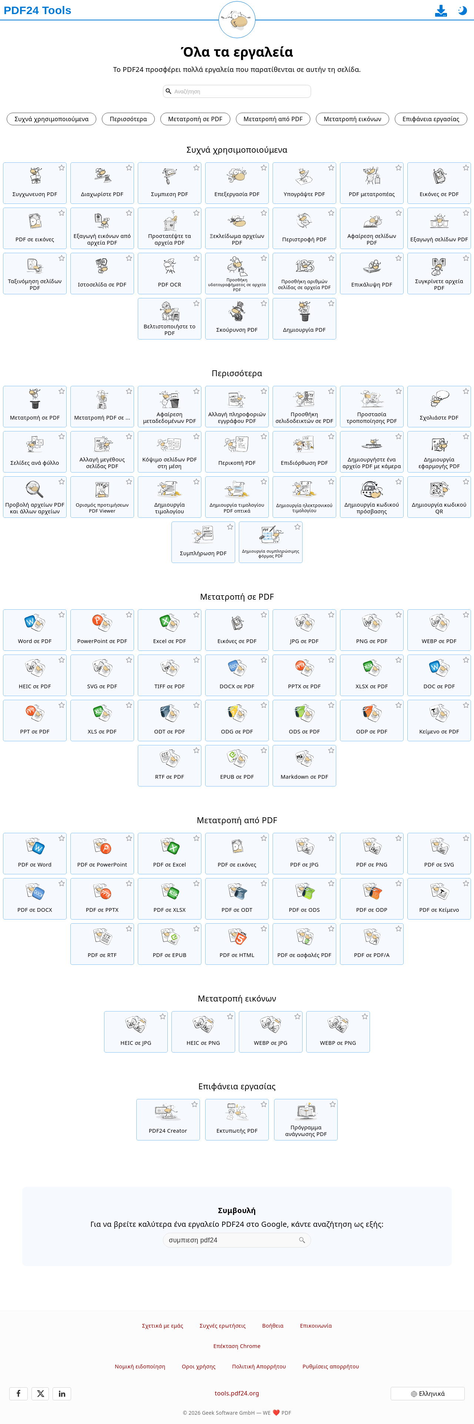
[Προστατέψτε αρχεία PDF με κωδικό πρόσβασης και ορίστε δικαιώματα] (169, 228)
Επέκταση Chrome (236, 1346)
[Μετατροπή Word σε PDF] (35, 630)
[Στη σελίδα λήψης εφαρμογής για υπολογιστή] (441, 10)
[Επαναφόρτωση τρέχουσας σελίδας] (237, 19)
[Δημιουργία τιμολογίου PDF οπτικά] (237, 497)
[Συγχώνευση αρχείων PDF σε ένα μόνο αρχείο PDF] (35, 183)
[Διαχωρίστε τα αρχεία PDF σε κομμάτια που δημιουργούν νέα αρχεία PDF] (102, 183)
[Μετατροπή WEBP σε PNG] (338, 1032)
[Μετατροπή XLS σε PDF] (102, 720)
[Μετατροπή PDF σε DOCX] (35, 899)
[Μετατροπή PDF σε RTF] (102, 944)
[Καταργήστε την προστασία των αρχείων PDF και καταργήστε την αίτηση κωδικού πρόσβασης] (237, 228)
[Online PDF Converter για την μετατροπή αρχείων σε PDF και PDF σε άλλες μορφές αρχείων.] (372, 183)
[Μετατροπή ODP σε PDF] (372, 720)
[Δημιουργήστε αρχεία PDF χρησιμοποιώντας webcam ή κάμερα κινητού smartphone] (372, 452)
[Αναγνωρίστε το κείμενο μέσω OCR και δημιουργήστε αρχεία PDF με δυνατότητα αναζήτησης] (169, 273)
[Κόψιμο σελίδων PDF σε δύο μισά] (169, 452)
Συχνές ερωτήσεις (223, 1325)
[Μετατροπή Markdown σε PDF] (304, 765)
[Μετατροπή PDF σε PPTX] (102, 899)
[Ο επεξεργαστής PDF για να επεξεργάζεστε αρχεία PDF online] (237, 183)
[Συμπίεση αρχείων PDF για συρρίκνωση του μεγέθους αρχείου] (169, 183)
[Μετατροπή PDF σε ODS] (304, 899)
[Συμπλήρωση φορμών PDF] (203, 542)
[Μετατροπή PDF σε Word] (35, 853)
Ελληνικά (432, 1394)
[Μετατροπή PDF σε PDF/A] (372, 944)
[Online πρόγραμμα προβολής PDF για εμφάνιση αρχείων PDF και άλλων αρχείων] (35, 497)
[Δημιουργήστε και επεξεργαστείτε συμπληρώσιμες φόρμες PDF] (271, 542)
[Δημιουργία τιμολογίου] (169, 497)
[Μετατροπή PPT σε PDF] (35, 720)
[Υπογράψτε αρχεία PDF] (304, 183)
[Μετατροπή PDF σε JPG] (304, 853)
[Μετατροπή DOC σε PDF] (439, 675)
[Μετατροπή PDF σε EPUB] (169, 944)
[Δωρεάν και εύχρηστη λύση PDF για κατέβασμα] (168, 1119)
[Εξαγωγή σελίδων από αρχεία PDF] (439, 228)
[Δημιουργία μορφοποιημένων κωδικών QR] (439, 497)
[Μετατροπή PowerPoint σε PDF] (102, 630)
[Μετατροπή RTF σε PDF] (169, 765)
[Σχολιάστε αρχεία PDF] (439, 406)
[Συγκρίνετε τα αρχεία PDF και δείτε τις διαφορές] (439, 273)
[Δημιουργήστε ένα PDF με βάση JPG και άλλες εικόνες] (439, 183)
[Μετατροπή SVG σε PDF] (102, 675)
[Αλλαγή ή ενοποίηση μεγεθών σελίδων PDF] (102, 452)
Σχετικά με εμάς (162, 1325)
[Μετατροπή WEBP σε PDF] (439, 630)
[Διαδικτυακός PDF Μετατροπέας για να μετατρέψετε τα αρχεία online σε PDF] (35, 406)
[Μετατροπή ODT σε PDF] (169, 720)
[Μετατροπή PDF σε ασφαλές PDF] (304, 944)
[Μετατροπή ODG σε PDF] (237, 720)
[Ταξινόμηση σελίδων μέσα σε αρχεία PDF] (35, 273)
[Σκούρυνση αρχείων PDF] (237, 319)
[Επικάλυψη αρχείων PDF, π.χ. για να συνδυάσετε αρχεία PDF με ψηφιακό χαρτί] (372, 273)
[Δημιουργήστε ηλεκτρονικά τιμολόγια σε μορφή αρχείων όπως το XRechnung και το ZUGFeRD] (304, 497)
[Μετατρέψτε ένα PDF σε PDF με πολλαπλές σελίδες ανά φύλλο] (35, 452)
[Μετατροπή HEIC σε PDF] (35, 675)
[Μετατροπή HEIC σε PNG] (203, 1032)
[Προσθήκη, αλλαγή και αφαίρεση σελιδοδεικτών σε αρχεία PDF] (304, 406)
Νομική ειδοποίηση (140, 1366)
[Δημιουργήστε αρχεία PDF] (304, 319)
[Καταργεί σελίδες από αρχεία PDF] (372, 228)
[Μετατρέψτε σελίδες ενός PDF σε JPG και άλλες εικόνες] (35, 228)
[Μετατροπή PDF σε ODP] (372, 899)
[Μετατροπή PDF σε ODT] (237, 899)
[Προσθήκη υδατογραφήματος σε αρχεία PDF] (237, 273)
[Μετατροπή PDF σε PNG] (372, 853)
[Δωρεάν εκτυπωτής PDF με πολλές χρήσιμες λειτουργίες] (237, 1119)
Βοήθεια (273, 1325)
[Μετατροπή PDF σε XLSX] (169, 899)
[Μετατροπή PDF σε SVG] (439, 853)
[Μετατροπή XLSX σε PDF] (372, 675)
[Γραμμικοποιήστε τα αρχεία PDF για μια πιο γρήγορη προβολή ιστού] (169, 319)
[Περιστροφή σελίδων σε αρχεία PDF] (304, 228)
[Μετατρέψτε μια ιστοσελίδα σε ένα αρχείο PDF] (102, 273)
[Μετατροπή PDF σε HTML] (237, 944)
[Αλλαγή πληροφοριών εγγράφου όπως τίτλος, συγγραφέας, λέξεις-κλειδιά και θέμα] (237, 406)
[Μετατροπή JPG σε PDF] (304, 630)
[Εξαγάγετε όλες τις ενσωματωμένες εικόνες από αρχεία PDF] (102, 228)
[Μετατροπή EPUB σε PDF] (237, 765)
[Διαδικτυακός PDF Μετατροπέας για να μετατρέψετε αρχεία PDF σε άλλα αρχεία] (102, 406)
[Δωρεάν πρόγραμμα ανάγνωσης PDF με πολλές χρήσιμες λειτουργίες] (306, 1119)
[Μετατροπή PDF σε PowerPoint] (102, 853)
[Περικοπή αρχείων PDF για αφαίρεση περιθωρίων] (237, 452)
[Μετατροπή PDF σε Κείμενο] (439, 899)
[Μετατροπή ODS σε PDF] (304, 720)
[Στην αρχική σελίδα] (37, 10)
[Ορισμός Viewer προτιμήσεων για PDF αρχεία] (102, 497)
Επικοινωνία (316, 1325)
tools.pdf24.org (237, 1393)
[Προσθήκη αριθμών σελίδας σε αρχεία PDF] (304, 273)
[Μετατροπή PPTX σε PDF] (304, 675)
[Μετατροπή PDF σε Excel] (169, 853)
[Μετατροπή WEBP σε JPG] (271, 1032)
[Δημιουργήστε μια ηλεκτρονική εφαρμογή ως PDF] (439, 452)
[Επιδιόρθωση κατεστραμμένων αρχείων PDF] (304, 452)
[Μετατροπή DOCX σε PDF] (237, 675)
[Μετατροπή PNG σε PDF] (372, 630)
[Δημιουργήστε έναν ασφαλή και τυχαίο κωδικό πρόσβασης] (372, 497)
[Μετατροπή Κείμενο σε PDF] (439, 720)
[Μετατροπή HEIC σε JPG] (136, 1032)
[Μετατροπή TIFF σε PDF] (169, 675)
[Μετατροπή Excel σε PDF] (169, 630)
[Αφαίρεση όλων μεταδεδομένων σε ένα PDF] (169, 406)
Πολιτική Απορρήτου (259, 1366)
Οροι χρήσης (199, 1366)
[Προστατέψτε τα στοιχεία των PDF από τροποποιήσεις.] (372, 406)
